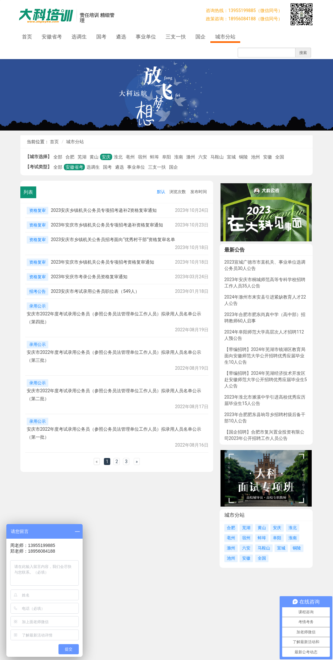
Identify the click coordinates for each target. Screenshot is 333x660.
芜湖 (82, 156)
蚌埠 (154, 156)
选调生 (79, 37)
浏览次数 (177, 191)
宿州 (142, 156)
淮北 (118, 156)
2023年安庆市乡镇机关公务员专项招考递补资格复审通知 (107, 224)
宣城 (231, 156)
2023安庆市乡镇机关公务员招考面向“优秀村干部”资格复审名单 (113, 239)
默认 (161, 191)
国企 (200, 37)
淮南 (178, 156)
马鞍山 (217, 156)
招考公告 (37, 291)
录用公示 (37, 306)
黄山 (94, 156)
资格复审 (37, 210)
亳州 (130, 156)
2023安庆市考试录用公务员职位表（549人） (95, 291)
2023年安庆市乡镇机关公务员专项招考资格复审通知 (102, 262)
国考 (101, 37)
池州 (255, 156)
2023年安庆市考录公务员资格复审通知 (89, 276)
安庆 (106, 156)
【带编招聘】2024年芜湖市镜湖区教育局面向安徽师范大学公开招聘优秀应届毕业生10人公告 (264, 356)
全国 (279, 156)
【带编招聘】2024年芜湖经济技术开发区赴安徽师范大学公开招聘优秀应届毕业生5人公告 (265, 379)
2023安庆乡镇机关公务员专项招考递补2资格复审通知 (104, 210)
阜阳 (166, 156)
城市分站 (225, 37)
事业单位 (146, 37)
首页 (27, 37)
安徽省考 (52, 37)
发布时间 (198, 191)
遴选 (121, 37)
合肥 (69, 156)
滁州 (190, 156)
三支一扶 (176, 37)
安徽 (267, 156)
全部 (57, 156)
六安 (202, 156)
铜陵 (243, 156)
